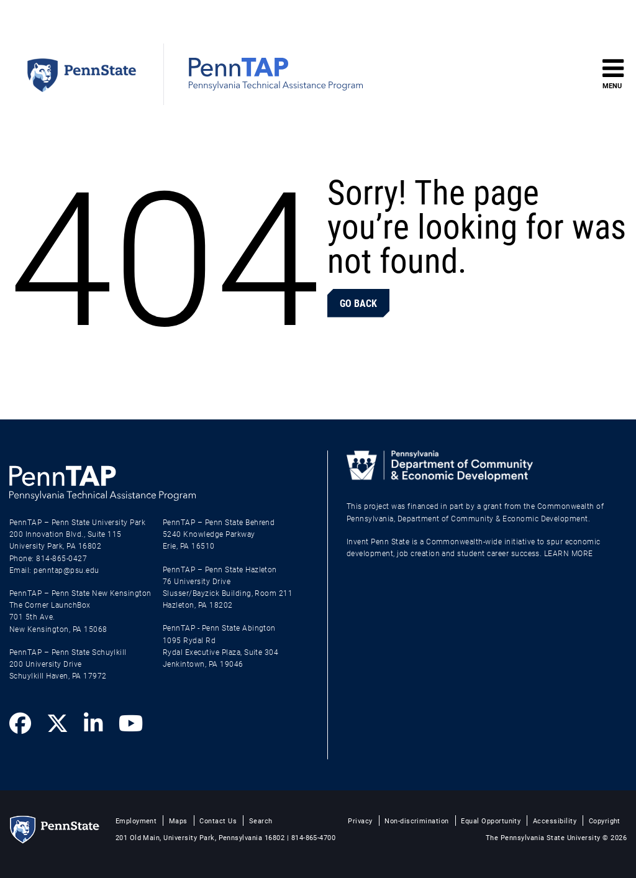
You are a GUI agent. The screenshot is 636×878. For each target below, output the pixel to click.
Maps (178, 820)
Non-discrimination (416, 820)
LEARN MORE (568, 553)
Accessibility (554, 820)
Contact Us (218, 820)
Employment (136, 820)
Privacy (360, 820)
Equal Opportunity (490, 820)
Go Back (358, 302)
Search (261, 820)
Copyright (604, 820)
